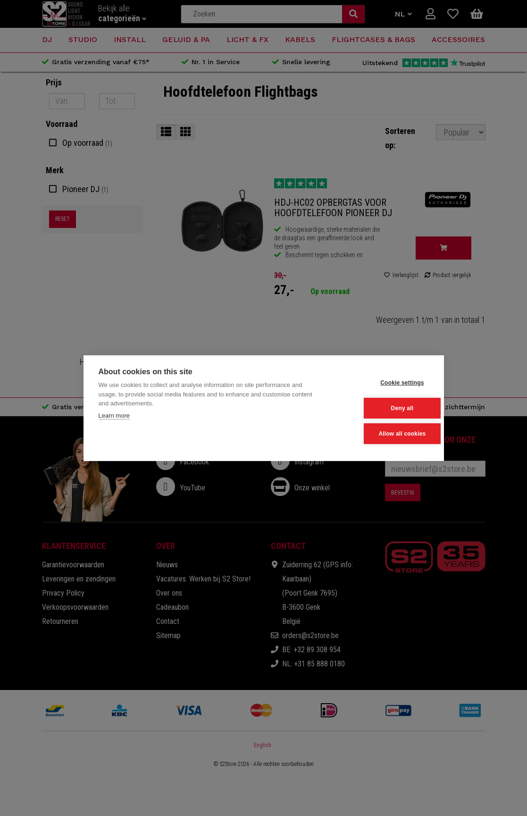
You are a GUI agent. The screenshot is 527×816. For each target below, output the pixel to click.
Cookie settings (382, 383)
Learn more (114, 416)
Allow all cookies (382, 433)
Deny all (382, 408)
